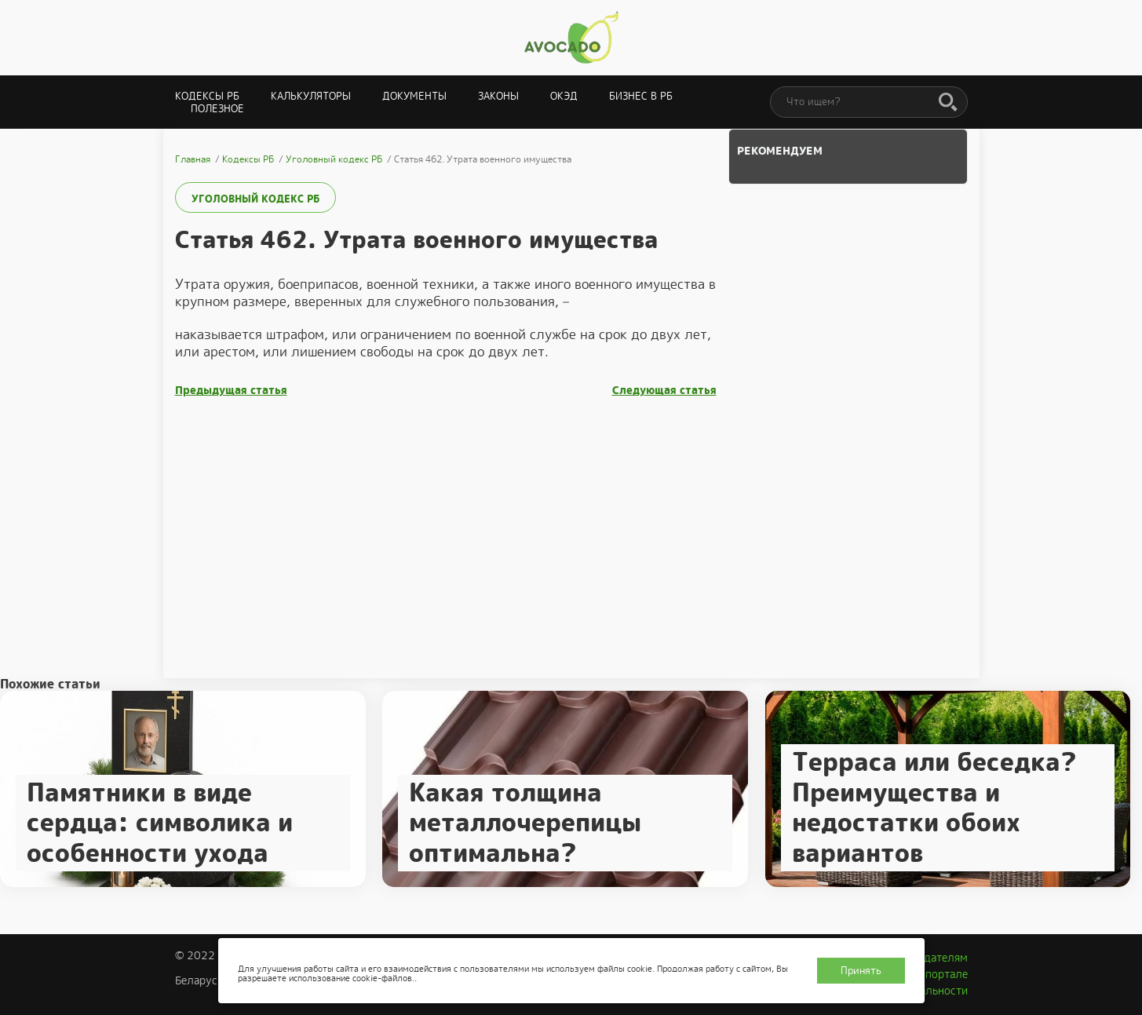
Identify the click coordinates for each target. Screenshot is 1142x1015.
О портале (941, 974)
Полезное (217, 108)
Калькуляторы (311, 96)
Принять (861, 970)
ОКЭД (564, 96)
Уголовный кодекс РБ (255, 199)
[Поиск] (948, 103)
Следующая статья (664, 390)
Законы (498, 96)
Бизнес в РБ (641, 96)
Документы (414, 96)
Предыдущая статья (231, 390)
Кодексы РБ (207, 96)
